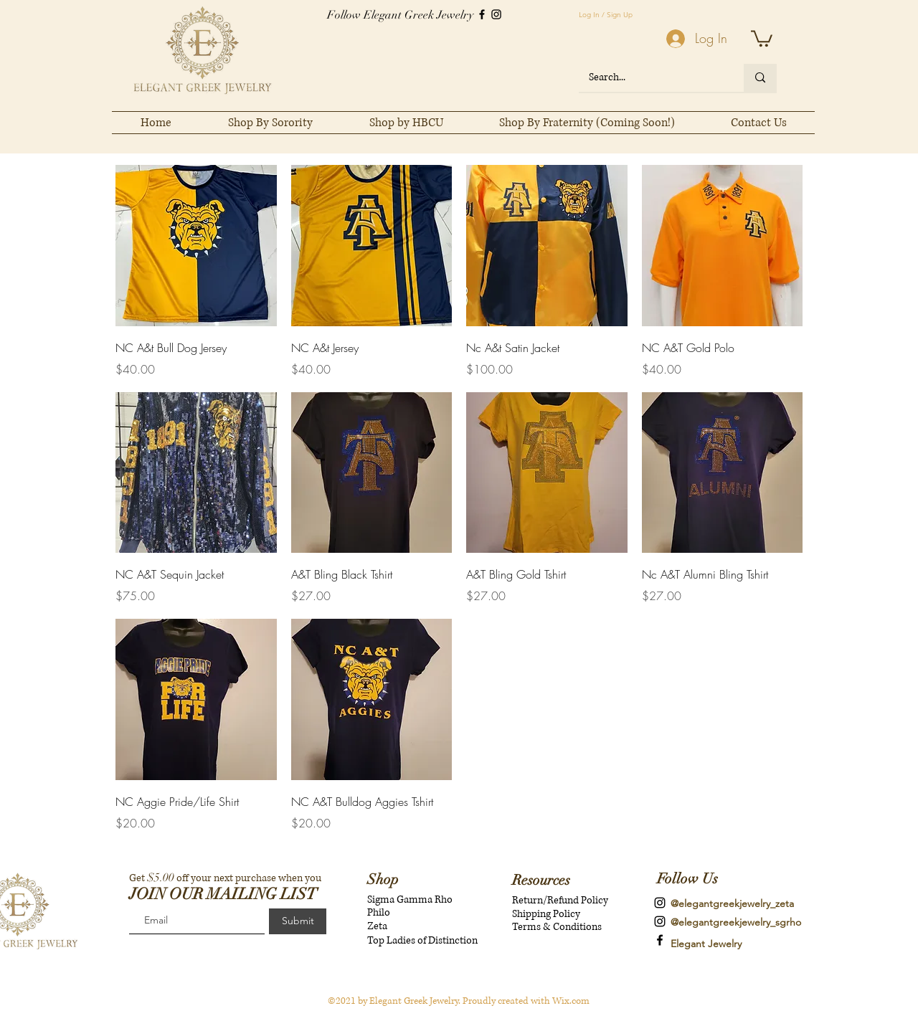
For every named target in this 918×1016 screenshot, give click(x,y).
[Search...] (651, 78)
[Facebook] (481, 14)
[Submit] (297, 921)
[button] (761, 38)
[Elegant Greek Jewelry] (660, 940)
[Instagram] (496, 14)
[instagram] (660, 903)
